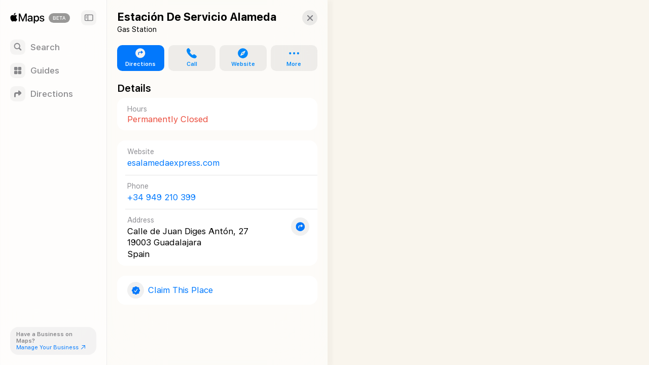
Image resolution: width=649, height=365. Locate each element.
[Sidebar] (88, 17)
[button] (302, 17)
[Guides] (53, 70)
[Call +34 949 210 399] (213, 192)
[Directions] (53, 93)
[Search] (53, 47)
